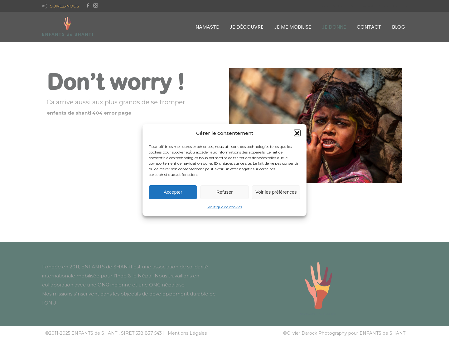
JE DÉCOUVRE (246, 27)
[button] (297, 134)
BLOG (398, 27)
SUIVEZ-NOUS (64, 5)
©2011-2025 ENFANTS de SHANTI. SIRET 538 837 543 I (105, 333)
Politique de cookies (224, 208)
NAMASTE (207, 27)
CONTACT (369, 27)
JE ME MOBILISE (292, 27)
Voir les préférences (276, 193)
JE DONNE (334, 27)
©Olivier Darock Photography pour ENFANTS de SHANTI (345, 333)
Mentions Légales (187, 333)
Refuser (224, 193)
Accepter (173, 193)
